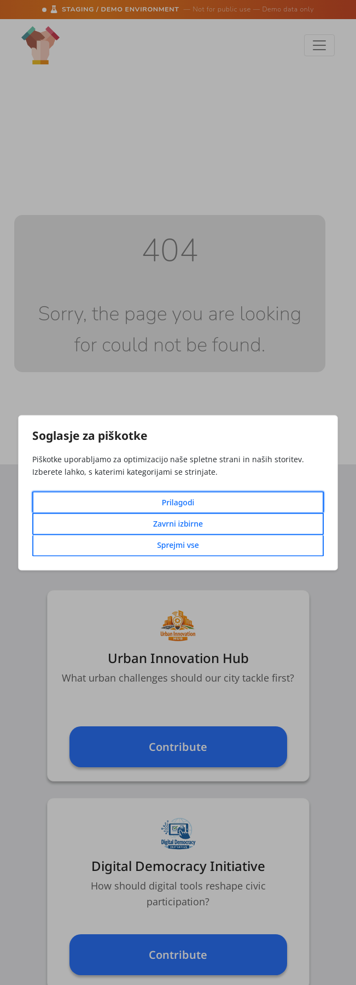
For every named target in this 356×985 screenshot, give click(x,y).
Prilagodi (178, 502)
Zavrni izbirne (178, 523)
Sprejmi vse (178, 545)
